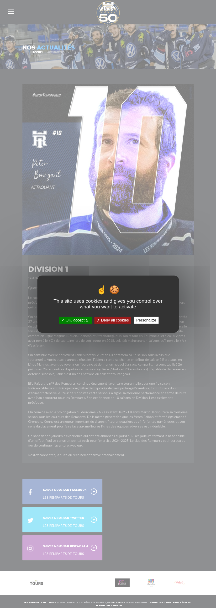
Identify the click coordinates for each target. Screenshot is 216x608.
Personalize (146, 320)
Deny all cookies (113, 320)
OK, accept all (76, 320)
